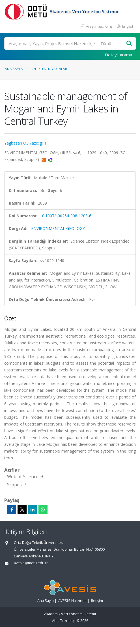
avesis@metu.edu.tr (31, 562)
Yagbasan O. (15, 143)
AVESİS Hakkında (72, 600)
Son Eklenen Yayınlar (48, 69)
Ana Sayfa (14, 69)
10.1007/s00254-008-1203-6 (65, 215)
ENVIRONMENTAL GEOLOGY (58, 228)
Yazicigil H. (38, 143)
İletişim (97, 600)
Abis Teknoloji (64, 620)
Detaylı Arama (118, 54)
